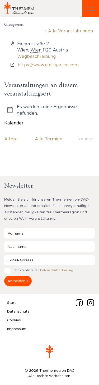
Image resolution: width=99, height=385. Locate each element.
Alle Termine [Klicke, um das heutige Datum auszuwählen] (48, 138)
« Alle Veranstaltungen (68, 30)
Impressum (16, 329)
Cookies (14, 320)
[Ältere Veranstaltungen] (11, 139)
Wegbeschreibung (36, 56)
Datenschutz (18, 311)
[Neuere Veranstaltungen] (85, 139)
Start (11, 302)
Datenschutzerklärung (56, 270)
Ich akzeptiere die (43, 270)
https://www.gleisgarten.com (48, 64)
